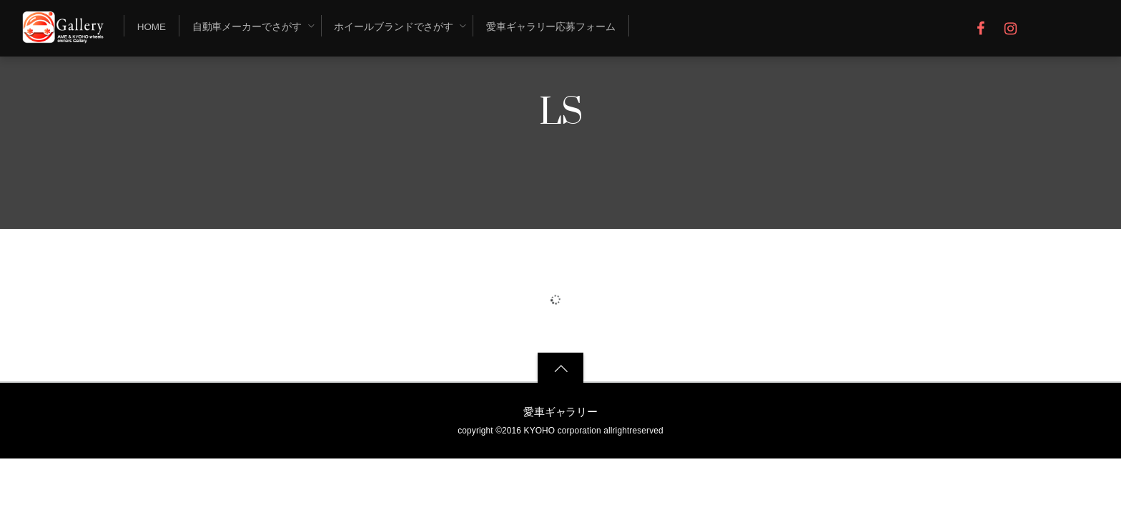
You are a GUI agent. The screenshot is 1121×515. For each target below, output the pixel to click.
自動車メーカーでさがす (247, 26)
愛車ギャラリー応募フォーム (551, 26)
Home (151, 26)
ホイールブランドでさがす (393, 26)
